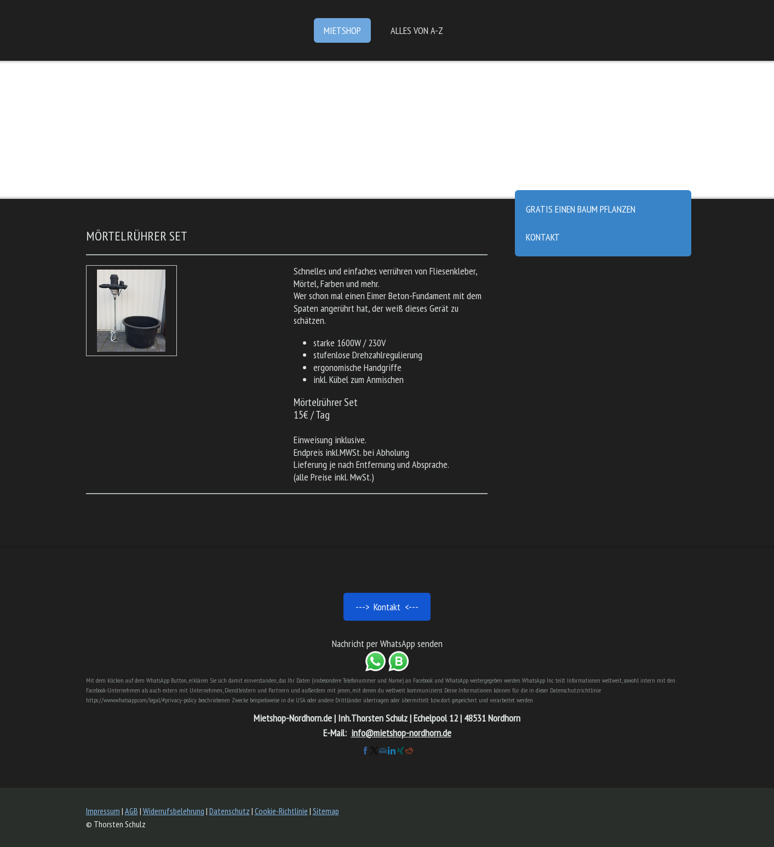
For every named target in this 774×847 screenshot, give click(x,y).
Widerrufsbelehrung (173, 810)
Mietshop (342, 30)
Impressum (103, 810)
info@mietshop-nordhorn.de (401, 732)
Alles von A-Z (417, 30)
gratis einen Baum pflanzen (580, 209)
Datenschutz (229, 810)
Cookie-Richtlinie (281, 810)
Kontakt (543, 237)
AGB (131, 810)
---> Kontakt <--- (387, 606)
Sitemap (326, 810)
